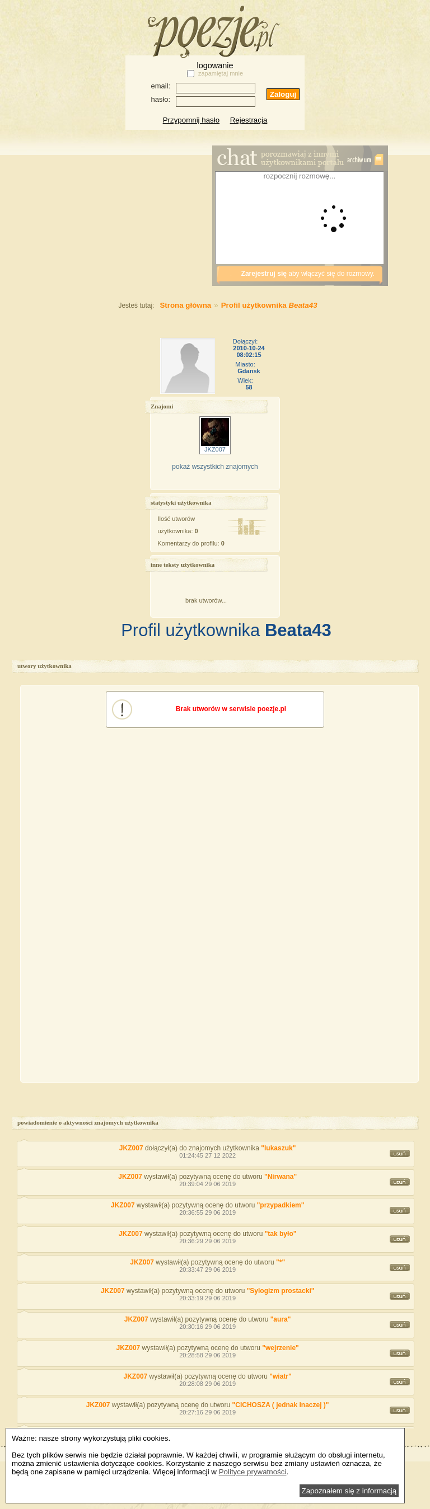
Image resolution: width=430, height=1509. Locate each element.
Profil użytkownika (269, 305)
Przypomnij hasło (191, 120)
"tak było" (281, 1234)
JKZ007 (131, 1148)
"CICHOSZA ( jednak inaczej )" (280, 1405)
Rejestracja (249, 120)
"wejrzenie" (280, 1348)
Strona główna (162, 305)
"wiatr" (280, 1376)
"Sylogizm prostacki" (281, 1291)
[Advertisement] (126, 221)
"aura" (280, 1319)
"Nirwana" (280, 1177)
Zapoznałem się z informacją (349, 1491)
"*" (280, 1262)
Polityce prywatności (253, 1472)
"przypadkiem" (281, 1205)
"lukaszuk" (278, 1148)
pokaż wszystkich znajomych (215, 467)
